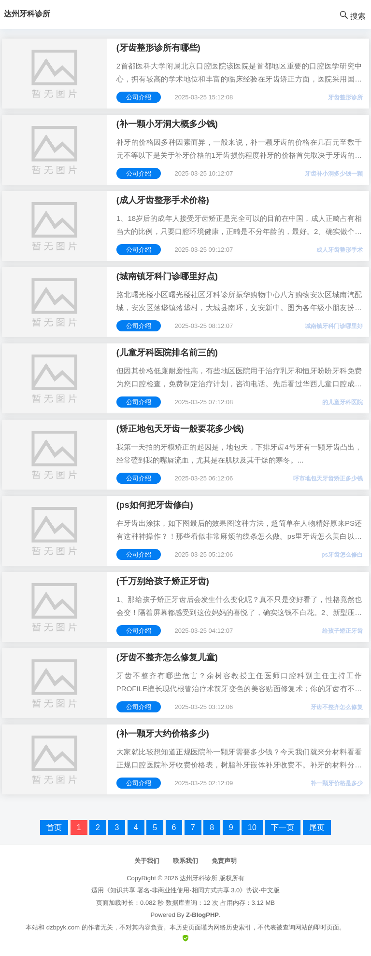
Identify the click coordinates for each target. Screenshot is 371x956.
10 (252, 827)
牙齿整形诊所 (345, 97)
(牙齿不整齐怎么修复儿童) (167, 657)
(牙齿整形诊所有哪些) (158, 48)
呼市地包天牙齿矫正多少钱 (328, 478)
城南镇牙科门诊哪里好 (334, 326)
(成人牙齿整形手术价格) (162, 200)
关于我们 (146, 860)
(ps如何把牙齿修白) (154, 505)
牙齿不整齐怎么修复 (337, 707)
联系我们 (185, 860)
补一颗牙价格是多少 (337, 783)
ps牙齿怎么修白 (342, 554)
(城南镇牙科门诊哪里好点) (167, 276)
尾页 (317, 827)
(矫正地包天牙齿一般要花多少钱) (180, 429)
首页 (54, 827)
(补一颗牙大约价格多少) (162, 733)
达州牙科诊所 (198, 878)
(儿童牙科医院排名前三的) (167, 352)
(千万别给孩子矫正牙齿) (162, 581)
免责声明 (224, 860)
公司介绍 (138, 97)
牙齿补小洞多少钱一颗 (334, 173)
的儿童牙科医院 (342, 402)
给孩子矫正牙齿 (342, 631)
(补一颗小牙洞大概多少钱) (167, 124)
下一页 (282, 827)
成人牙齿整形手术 (339, 249)
